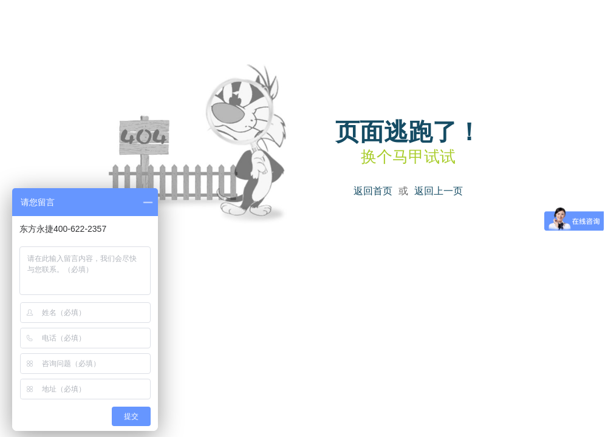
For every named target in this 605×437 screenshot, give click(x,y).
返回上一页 (438, 191)
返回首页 (373, 191)
